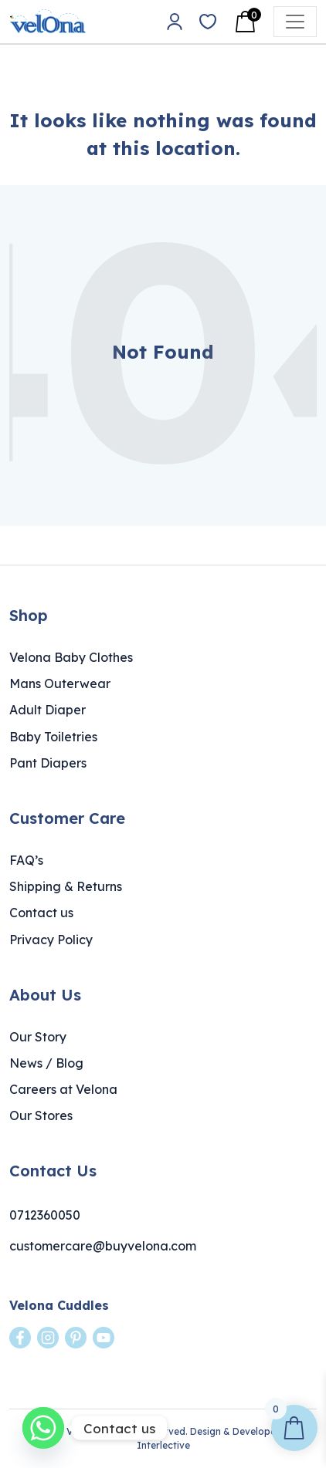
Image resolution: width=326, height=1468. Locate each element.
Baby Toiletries (53, 736)
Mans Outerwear (59, 683)
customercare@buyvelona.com (102, 1246)
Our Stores (41, 1115)
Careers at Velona (63, 1089)
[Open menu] (295, 21)
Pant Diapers (48, 763)
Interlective (163, 1445)
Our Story (37, 1036)
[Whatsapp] (43, 1428)
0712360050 (44, 1215)
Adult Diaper (47, 709)
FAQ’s (26, 860)
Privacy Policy (51, 939)
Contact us (41, 912)
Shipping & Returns (65, 886)
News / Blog (46, 1063)
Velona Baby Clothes (71, 657)
